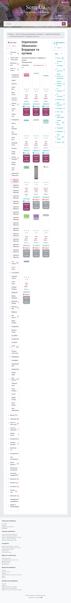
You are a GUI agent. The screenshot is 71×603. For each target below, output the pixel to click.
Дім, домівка (59, 104)
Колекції (4, 525)
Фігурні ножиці (5, 550)
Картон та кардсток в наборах (9, 538)
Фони (58, 58)
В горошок (59, 90)
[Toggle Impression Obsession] (10, 174)
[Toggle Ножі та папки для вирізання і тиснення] (8, 69)
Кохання (59, 108)
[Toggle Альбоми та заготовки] (8, 53)
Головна (11, 34)
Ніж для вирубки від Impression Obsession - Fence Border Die (36, 143)
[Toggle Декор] (8, 415)
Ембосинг (4, 585)
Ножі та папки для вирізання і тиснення (29, 34)
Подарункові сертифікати (8, 526)
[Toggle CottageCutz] (10, 120)
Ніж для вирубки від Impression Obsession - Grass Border (46, 96)
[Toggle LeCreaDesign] (10, 273)
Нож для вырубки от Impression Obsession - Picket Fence (46, 238)
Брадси (3, 576)
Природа (59, 131)
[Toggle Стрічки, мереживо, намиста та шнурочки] (8, 429)
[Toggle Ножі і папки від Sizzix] (10, 347)
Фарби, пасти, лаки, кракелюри (9, 588)
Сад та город (59, 137)
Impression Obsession (52, 34)
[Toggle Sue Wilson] (10, 379)
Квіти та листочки (6, 571)
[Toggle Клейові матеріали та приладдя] (8, 443)
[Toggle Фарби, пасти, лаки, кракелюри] (8, 434)
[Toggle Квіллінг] (8, 483)
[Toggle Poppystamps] (10, 326)
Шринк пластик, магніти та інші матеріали (12, 589)
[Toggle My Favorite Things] (10, 316)
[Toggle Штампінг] (8, 487)
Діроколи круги (5, 564)
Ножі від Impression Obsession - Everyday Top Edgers (26, 96)
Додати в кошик (26, 112)
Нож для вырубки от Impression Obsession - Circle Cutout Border (26, 238)
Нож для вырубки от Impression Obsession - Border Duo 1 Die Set (26, 285)
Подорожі (60, 128)
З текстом (59, 70)
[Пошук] (33, 24)
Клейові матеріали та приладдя (9, 586)
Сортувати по (25, 66)
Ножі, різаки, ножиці (6, 552)
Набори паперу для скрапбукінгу (9, 535)
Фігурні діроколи (6, 562)
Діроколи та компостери (9, 555)
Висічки (4, 577)
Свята (59, 142)
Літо (58, 112)
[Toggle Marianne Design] (10, 302)
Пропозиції (4, 528)
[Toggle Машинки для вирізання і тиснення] (8, 64)
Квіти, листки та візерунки (60, 76)
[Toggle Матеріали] (8, 439)
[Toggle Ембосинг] (8, 496)
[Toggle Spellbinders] (10, 357)
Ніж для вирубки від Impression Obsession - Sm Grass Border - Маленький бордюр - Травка (36, 96)
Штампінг (4, 584)
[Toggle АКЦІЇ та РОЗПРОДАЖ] (8, 506)
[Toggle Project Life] (8, 491)
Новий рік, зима (59, 122)
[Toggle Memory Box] (10, 308)
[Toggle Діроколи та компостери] (8, 449)
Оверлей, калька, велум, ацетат (9, 540)
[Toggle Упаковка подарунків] (8, 474)
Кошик (65, 2)
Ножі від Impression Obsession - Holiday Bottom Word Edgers (26, 190)
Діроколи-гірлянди (6, 561)
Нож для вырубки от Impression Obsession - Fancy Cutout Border (36, 238)
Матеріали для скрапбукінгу (10, 581)
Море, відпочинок (60, 116)
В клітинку (59, 95)
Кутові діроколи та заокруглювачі (10, 559)
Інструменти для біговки (7, 549)
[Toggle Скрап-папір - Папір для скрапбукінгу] (8, 59)
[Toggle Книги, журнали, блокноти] (8, 463)
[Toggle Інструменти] (8, 454)
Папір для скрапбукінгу (8, 531)
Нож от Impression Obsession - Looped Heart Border (36, 190)
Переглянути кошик (57, 18)
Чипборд (4, 570)
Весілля (59, 99)
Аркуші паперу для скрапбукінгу (9, 534)
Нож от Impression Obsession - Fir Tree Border (46, 190)
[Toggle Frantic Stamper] (10, 158)
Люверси (4, 573)
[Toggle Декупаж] (8, 479)
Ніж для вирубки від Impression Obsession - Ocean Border (26, 143)
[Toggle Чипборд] (8, 419)
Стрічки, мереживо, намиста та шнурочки (12, 574)
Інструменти (5, 543)
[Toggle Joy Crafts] (10, 263)
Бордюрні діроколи (6, 558)
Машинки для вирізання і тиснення (10, 546)
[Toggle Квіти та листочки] (8, 424)
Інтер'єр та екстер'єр (60, 63)
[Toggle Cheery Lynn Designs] (10, 104)
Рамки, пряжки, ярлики (59, 84)
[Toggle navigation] (3, 2)
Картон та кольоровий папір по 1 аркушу (11, 537)
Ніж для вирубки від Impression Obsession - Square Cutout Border (46, 143)
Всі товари (4, 523)
